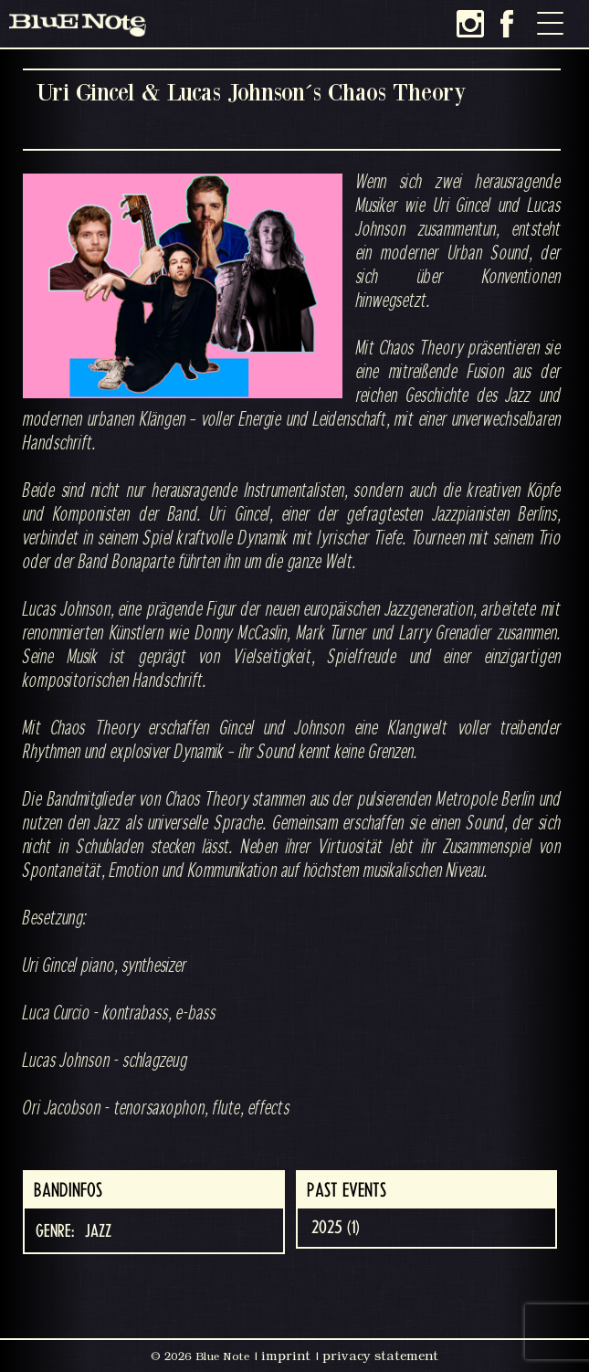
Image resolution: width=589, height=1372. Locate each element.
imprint (285, 1355)
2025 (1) (335, 1228)
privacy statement (380, 1355)
